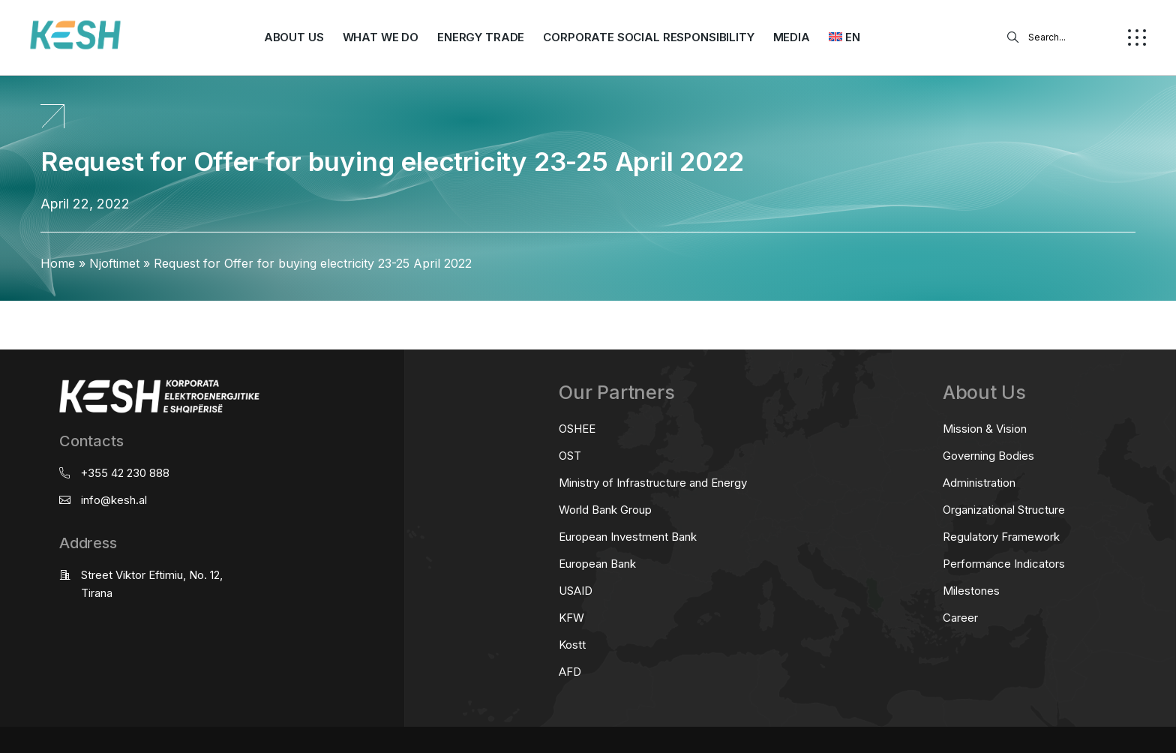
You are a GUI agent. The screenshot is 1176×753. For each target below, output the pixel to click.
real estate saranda (5, 314)
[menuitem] (844, 37)
